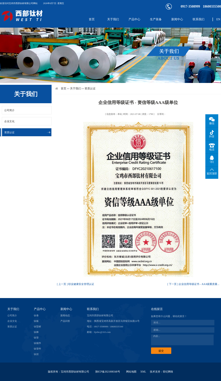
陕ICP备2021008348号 (107, 371)
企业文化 (9, 121)
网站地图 (131, 371)
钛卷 (36, 315)
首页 (92, 19)
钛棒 (36, 332)
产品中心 (134, 19)
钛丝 (36, 354)
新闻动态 (65, 315)
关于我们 (113, 19)
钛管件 (37, 348)
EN (218, 19)
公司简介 (9, 110)
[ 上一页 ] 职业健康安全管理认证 (75, 284)
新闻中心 (177, 19)
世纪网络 (168, 371)
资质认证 (9, 132)
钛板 (36, 321)
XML (143, 371)
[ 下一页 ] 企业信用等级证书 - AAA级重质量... (193, 284)
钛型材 (37, 326)
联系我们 (198, 19)
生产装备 (156, 19)
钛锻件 (37, 343)
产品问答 (65, 321)
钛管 (36, 337)
